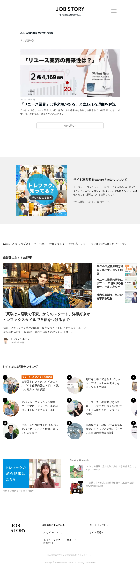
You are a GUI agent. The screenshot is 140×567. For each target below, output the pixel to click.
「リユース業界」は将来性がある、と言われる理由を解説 (68, 104)
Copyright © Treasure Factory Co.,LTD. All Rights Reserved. (70, 562)
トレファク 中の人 (19, 339)
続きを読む (70, 125)
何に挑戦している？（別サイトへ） (93, 201)
